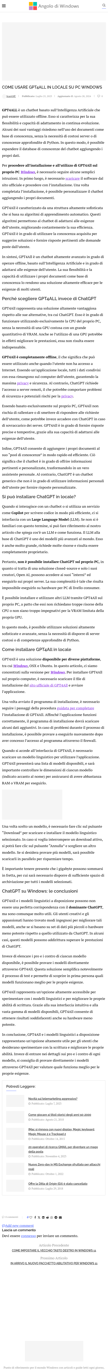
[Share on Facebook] (35, 1115)
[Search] (106, 6)
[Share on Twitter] (39, 1115)
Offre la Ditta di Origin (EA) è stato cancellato (57, 1081)
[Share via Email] (60, 1115)
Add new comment (18, 1123)
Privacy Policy (43, 1303)
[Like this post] (30, 1115)
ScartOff (9, 95)
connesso (27, 1133)
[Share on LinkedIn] (43, 1115)
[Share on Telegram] (56, 1115)
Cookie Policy (65, 1303)
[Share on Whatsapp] (51, 1115)
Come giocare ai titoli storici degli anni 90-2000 (59, 1013)
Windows (28, 162)
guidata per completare (71, 641)
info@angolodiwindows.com (61, 1283)
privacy (77, 338)
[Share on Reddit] (47, 1115)
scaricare (68, 168)
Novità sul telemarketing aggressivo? (52, 996)
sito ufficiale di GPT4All (20, 625)
